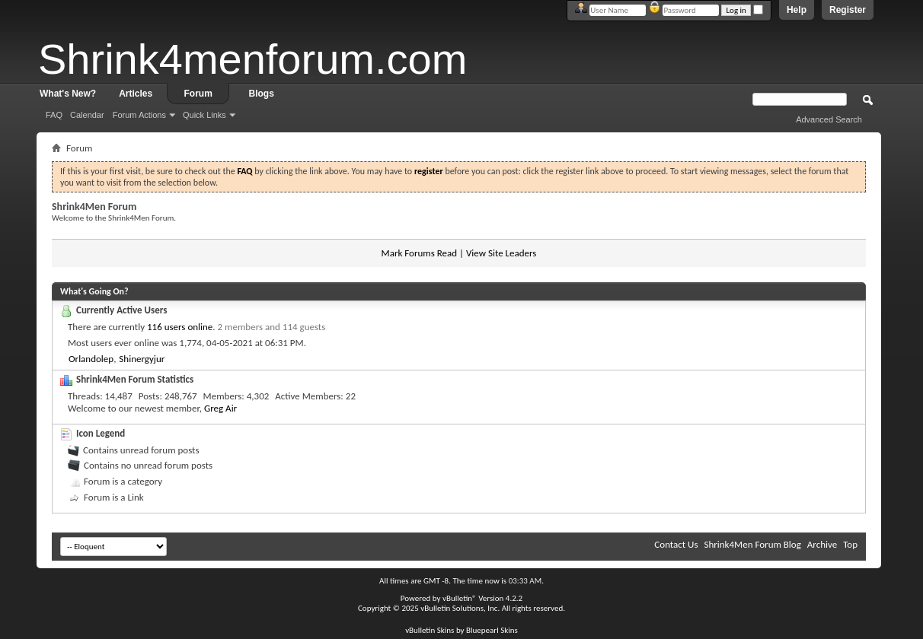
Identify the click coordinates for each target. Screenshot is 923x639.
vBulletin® (459, 598)
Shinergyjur (141, 358)
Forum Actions (139, 114)
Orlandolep (91, 358)
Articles (135, 93)
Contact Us (676, 544)
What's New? (68, 93)
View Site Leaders (501, 253)
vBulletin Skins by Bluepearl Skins (461, 630)
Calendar (87, 114)
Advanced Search (829, 119)
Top (850, 544)
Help (796, 10)
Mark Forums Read (420, 253)
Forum (198, 93)
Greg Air (220, 408)
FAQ (54, 114)
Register (847, 10)
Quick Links (204, 114)
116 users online (179, 326)
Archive (822, 544)
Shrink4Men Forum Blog (752, 544)
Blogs (261, 93)
